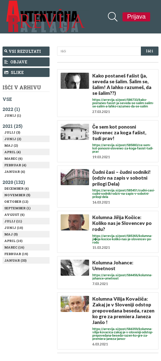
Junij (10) (13, 227)
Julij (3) (12, 132)
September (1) (17, 208)
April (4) (12, 152)
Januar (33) (15, 260)
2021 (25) (12, 126)
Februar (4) (15, 165)
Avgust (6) (14, 214)
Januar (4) (14, 171)
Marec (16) (14, 247)
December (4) (16, 188)
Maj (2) (11, 145)
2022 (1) (11, 109)
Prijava (136, 16)
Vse (7, 99)
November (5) (17, 195)
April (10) (13, 240)
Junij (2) (12, 139)
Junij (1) (12, 115)
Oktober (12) (16, 201)
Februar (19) (16, 254)
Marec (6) (13, 158)
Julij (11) (13, 221)
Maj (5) (11, 234)
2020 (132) (14, 182)
